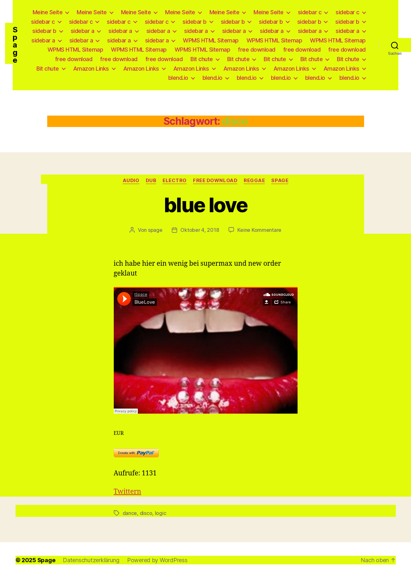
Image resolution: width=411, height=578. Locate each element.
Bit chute (201, 59)
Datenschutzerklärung (91, 560)
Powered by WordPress (157, 560)
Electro (175, 180)
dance (130, 513)
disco (146, 513)
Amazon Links (91, 68)
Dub (151, 180)
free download (256, 49)
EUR (119, 433)
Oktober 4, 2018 (199, 230)
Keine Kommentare (259, 230)
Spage (15, 45)
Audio (131, 180)
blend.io (178, 77)
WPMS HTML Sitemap (211, 40)
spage (155, 230)
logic (160, 513)
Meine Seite (48, 12)
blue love (205, 205)
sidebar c (310, 12)
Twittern (127, 491)
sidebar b (195, 21)
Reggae (254, 180)
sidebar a (82, 31)
